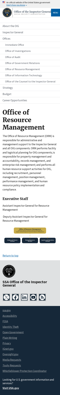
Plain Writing (10, 338)
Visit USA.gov (11, 388)
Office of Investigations (18, 51)
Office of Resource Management (22, 69)
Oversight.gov (10, 354)
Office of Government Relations (22, 63)
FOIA (5, 321)
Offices (6, 38)
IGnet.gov (8, 349)
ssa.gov (7, 310)
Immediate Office (14, 44)
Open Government (13, 332)
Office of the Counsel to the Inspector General (30, 81)
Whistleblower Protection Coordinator (25, 371)
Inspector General (13, 32)
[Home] (27, 16)
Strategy (8, 88)
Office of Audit (12, 57)
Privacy (7, 343)
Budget (7, 94)
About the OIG (11, 26)
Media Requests (12, 360)
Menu (55, 12)
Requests (12, 365)
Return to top (10, 255)
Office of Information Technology (23, 75)
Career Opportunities (15, 100)
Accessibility (10, 316)
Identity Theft (11, 327)
